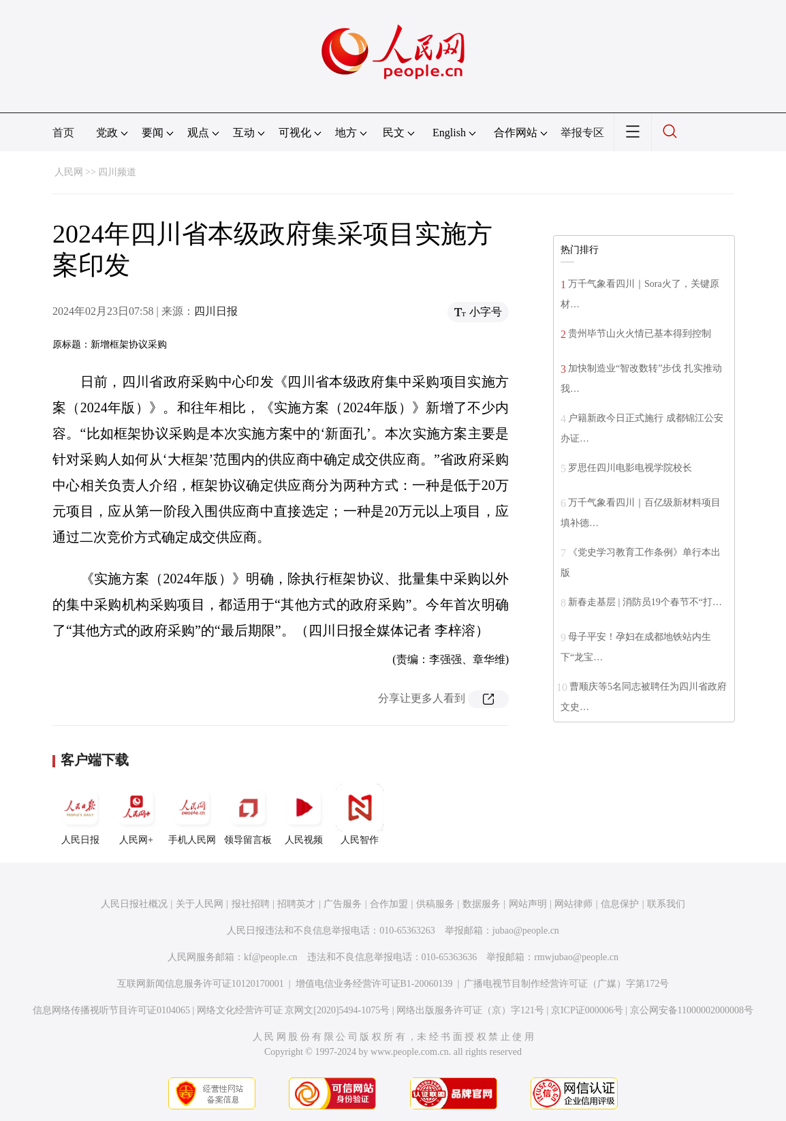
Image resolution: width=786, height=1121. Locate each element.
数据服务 (481, 904)
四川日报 (216, 311)
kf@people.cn (271, 957)
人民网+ (136, 814)
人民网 (68, 172)
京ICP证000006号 (587, 1010)
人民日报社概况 (134, 904)
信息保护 (620, 904)
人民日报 (80, 814)
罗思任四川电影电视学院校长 (630, 468)
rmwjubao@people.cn (576, 957)
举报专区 (582, 132)
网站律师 (573, 904)
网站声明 (528, 904)
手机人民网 (192, 814)
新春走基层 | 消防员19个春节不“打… (645, 602)
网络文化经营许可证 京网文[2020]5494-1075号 (293, 1010)
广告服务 (343, 904)
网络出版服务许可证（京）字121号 (470, 1010)
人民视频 (304, 814)
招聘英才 (296, 904)
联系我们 (666, 904)
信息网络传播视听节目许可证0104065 (111, 1010)
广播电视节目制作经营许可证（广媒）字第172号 (566, 984)
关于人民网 (199, 904)
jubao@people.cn (525, 930)
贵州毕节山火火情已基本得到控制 (639, 333)
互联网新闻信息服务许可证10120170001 (200, 984)
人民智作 (359, 814)
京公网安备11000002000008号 (691, 1010)
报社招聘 (251, 904)
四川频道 (117, 172)
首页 (63, 132)
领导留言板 (248, 814)
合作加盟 (389, 904)
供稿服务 (435, 904)
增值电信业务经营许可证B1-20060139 (374, 984)
